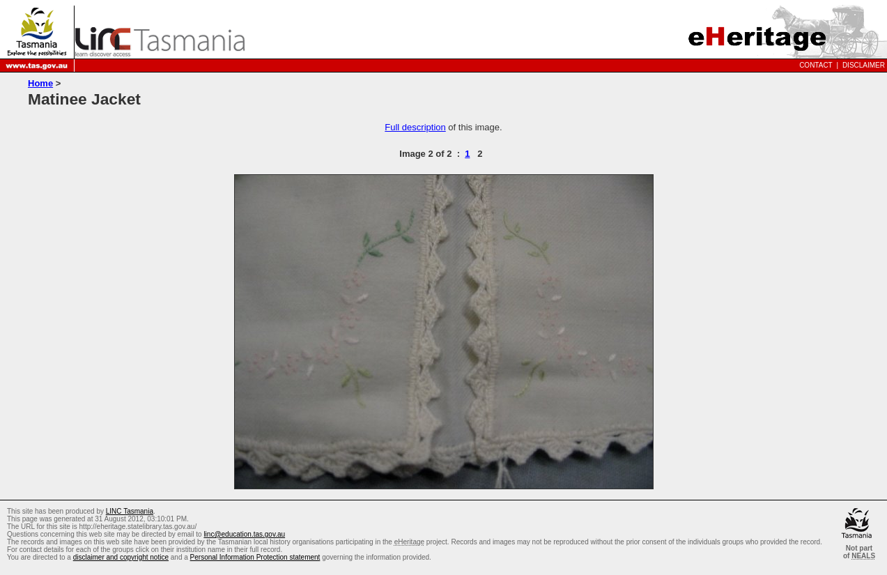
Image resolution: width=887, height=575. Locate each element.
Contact (816, 65)
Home (40, 83)
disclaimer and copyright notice (121, 557)
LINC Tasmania (129, 511)
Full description (415, 127)
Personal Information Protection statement (255, 557)
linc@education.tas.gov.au (244, 534)
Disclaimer (863, 65)
